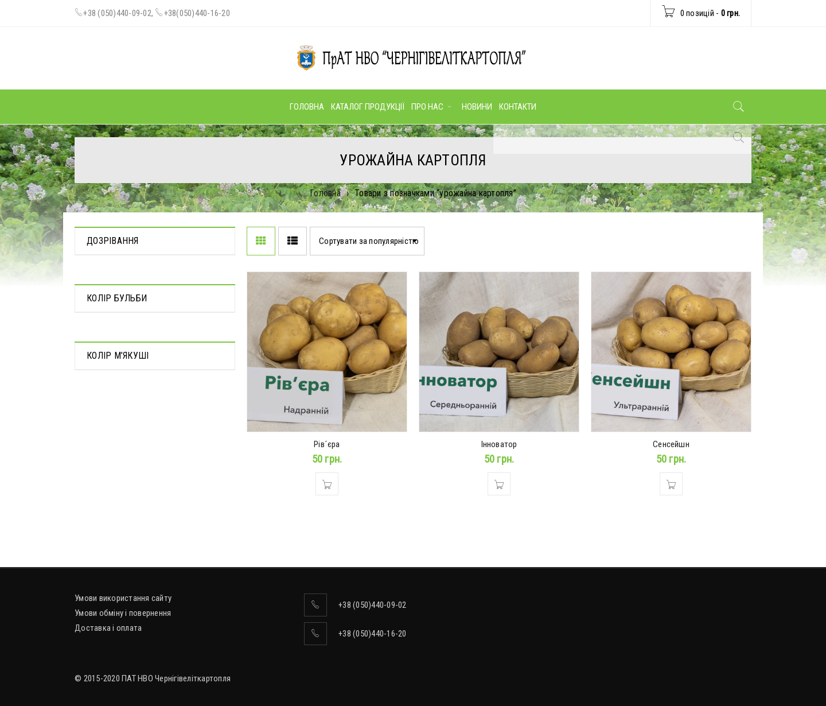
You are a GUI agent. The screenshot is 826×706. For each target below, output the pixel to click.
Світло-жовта (112, 485)
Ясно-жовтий (111, 501)
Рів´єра (327, 444)
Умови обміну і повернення (123, 613)
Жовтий (101, 379)
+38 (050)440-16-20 (372, 634)
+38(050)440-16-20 (197, 13)
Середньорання (115, 289)
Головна (325, 193)
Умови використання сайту (123, 598)
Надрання (104, 272)
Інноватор (499, 444)
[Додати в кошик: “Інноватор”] (499, 483)
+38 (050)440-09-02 (117, 13)
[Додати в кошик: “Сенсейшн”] (671, 483)
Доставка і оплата (108, 628)
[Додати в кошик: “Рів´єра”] (326, 483)
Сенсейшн (671, 444)
